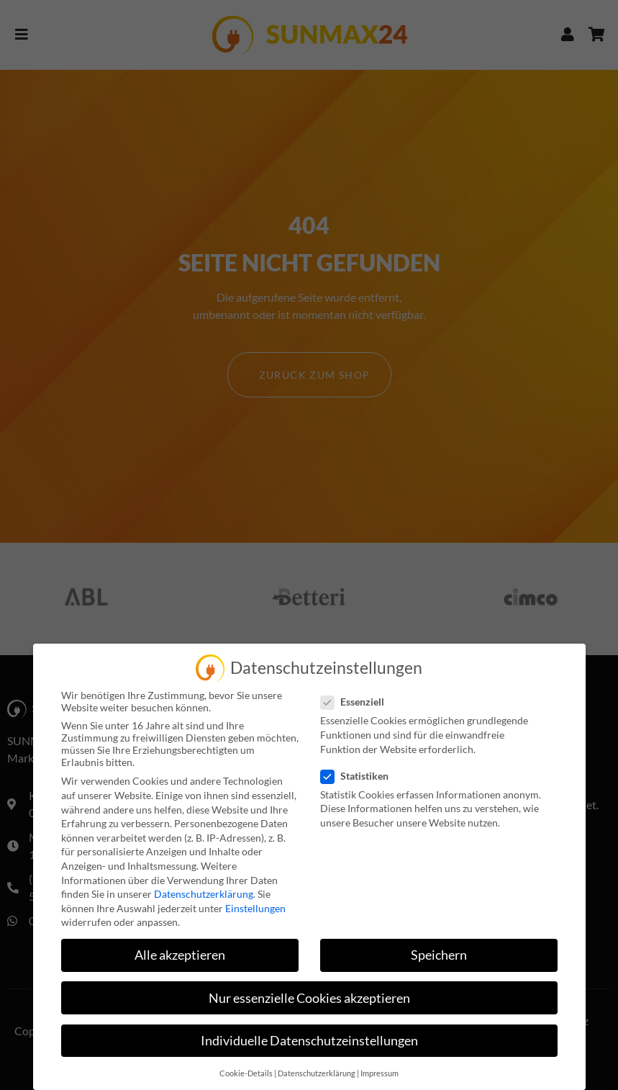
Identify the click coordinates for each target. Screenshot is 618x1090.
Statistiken (359, 776)
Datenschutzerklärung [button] (316, 1073)
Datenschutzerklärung (203, 894)
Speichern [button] (439, 955)
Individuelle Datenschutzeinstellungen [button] (309, 1040)
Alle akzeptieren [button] (180, 955)
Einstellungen (255, 908)
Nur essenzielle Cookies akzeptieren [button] (309, 998)
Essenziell (357, 701)
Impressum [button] (379, 1073)
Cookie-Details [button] (246, 1073)
